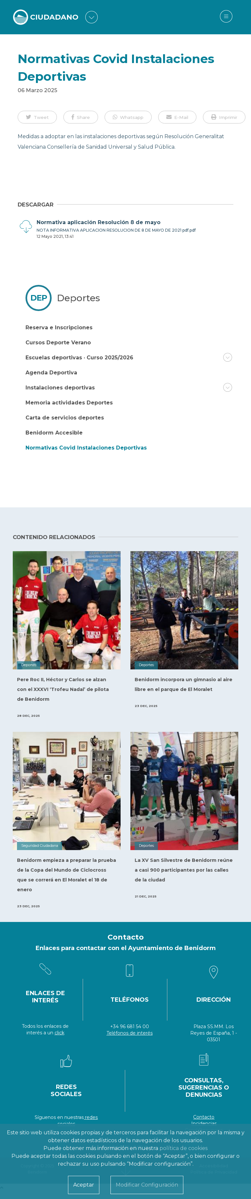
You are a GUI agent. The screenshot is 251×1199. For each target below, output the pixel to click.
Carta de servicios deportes (64, 418)
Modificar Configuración (147, 1185)
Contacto (203, 1117)
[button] (37, 117)
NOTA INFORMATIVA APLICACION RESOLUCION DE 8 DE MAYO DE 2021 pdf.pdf (116, 230)
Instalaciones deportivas (60, 388)
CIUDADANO (54, 17)
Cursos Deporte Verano (58, 342)
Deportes (78, 298)
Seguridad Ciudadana (39, 846)
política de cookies (183, 1148)
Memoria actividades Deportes (69, 403)
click (59, 1033)
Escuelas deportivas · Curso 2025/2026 (79, 357)
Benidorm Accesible (54, 433)
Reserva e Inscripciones (58, 327)
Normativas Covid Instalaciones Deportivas (86, 448)
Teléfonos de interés (130, 1033)
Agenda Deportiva (51, 373)
